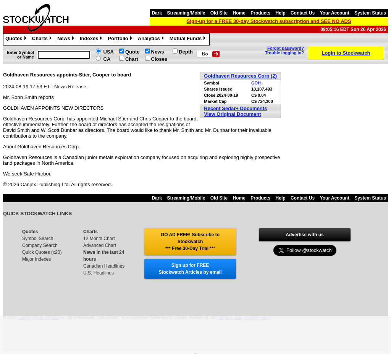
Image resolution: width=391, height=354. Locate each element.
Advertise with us (304, 234)
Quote (132, 52)
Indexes (92, 39)
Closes (159, 59)
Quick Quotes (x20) (41, 252)
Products (260, 13)
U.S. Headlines (98, 273)
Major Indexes (36, 259)
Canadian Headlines (103, 266)
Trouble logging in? (284, 52)
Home (239, 13)
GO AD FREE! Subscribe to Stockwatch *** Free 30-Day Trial (190, 241)
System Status (370, 13)
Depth (186, 52)
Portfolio (121, 39)
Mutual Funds (189, 39)
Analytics (152, 39)
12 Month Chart (99, 238)
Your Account (334, 13)
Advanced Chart (99, 245)
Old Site (219, 13)
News (66, 39)
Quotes (16, 39)
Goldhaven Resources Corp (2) (240, 76)
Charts (42, 39)
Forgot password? (285, 48)
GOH (256, 83)
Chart (131, 59)
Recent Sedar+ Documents (235, 108)
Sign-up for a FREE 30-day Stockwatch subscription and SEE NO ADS (269, 21)
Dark (157, 13)
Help (281, 13)
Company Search (40, 245)
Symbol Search (37, 238)
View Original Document (232, 114)
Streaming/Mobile (186, 13)
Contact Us (303, 13)
